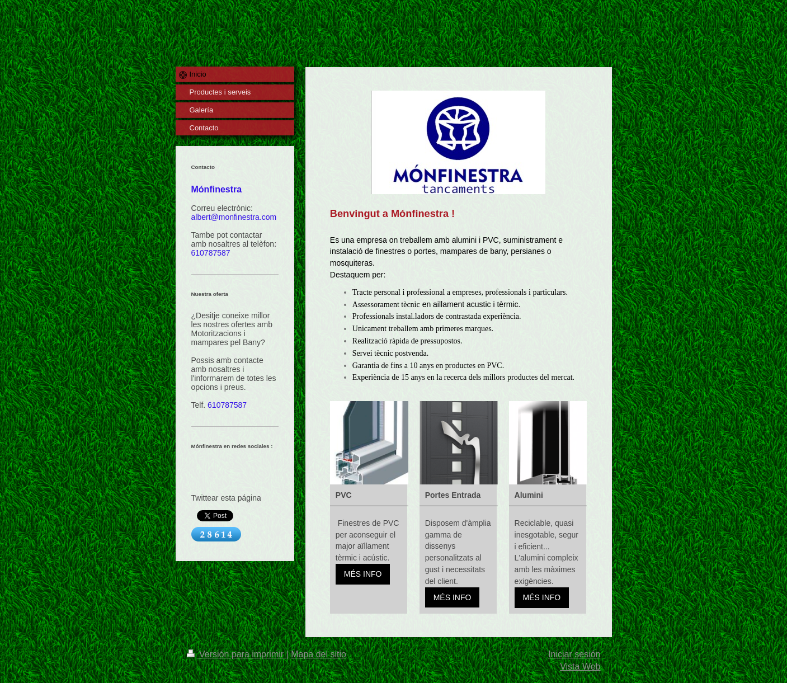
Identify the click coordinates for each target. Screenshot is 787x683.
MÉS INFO (363, 573)
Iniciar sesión (574, 654)
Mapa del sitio (318, 654)
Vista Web (580, 666)
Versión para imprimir (236, 654)
